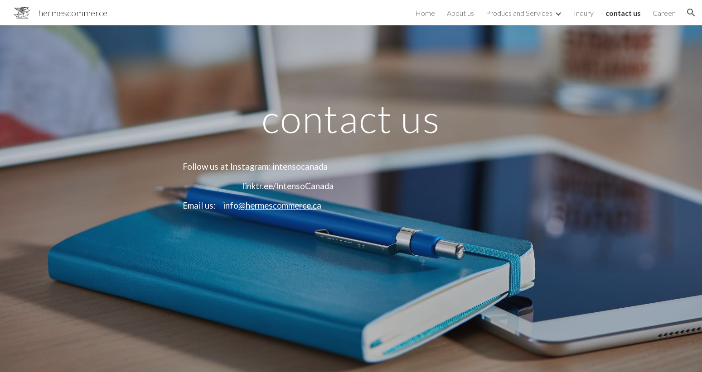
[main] (351, 198)
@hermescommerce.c (277, 205)
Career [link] (664, 13)
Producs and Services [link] (519, 13)
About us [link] (460, 13)
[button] (691, 13)
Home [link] (425, 13)
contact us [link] (623, 13)
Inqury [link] (584, 13)
